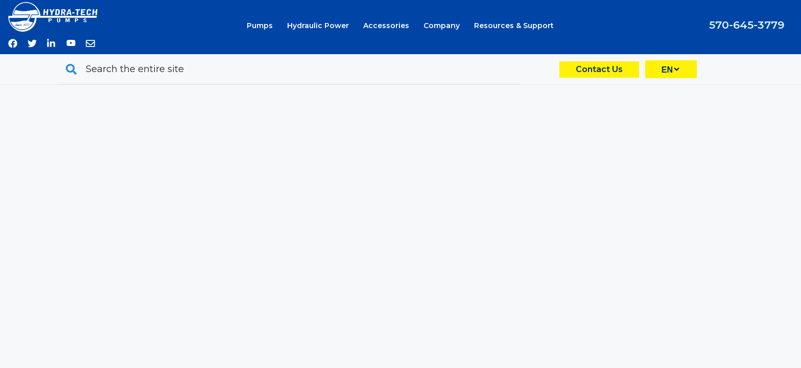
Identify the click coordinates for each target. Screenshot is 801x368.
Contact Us (599, 69)
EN (667, 69)
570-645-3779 (747, 24)
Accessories (386, 25)
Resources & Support (514, 25)
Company (441, 25)
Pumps (260, 25)
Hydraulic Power (318, 25)
